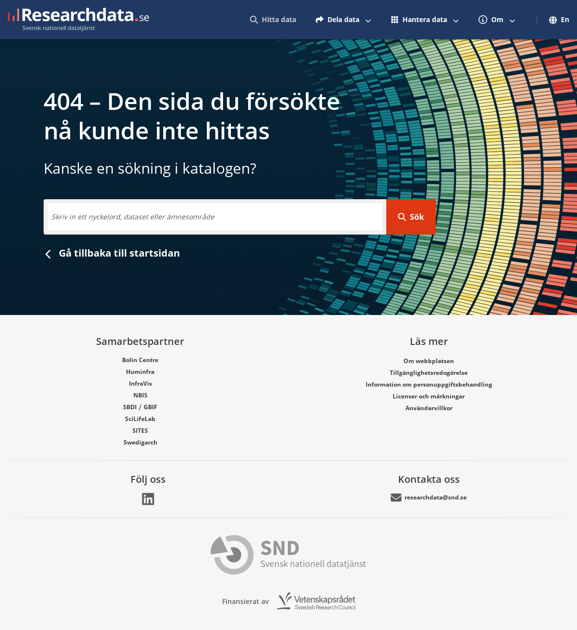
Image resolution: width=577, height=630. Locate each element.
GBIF (150, 407)
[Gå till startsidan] (78, 19)
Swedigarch (140, 442)
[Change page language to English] (556, 19)
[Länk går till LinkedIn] (148, 499)
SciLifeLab (140, 419)
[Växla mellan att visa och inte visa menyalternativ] (368, 20)
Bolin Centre (140, 360)
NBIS (140, 395)
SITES (140, 430)
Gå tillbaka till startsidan (112, 253)
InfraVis (140, 383)
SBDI (130, 407)
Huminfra (140, 372)
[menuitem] (273, 19)
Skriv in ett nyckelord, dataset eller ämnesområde (132, 216)
